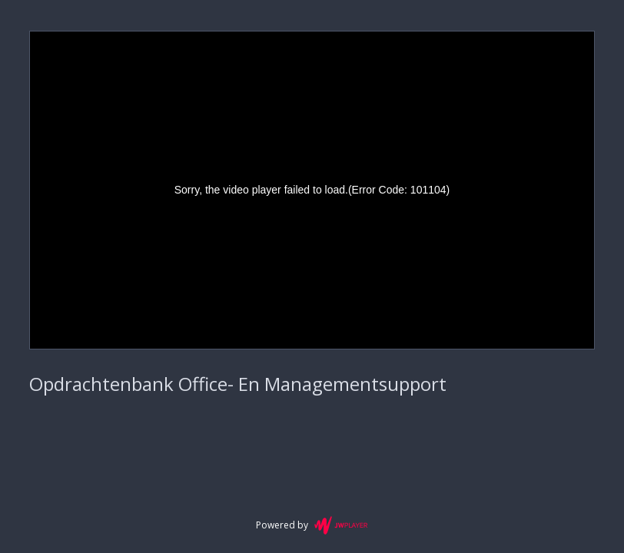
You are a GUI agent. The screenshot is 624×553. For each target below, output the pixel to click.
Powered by (311, 525)
